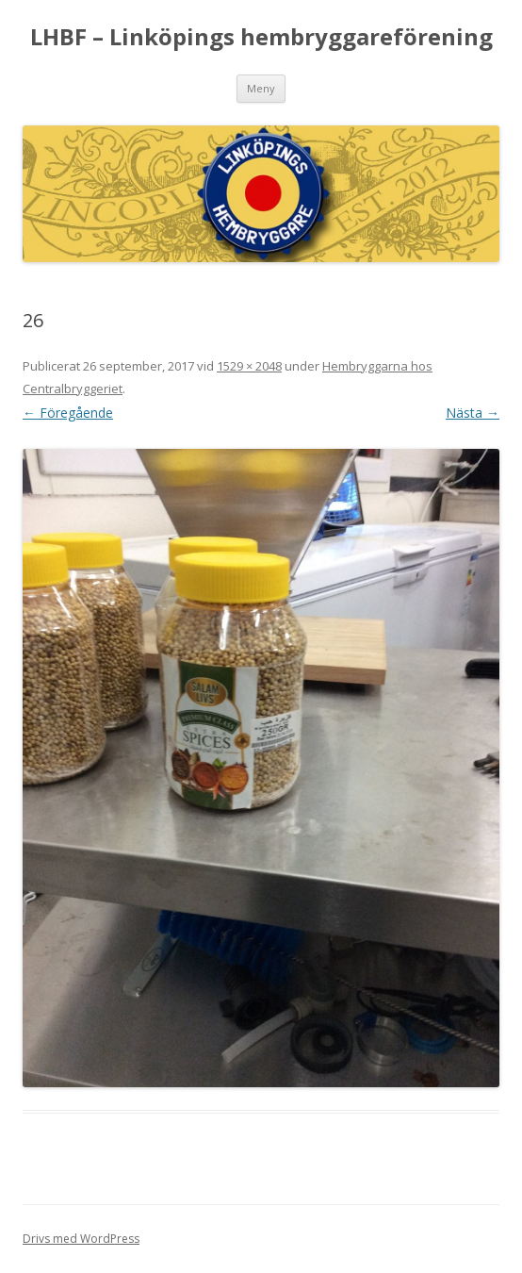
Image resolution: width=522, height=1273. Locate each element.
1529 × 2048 (249, 365)
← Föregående (68, 413)
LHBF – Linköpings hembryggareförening (261, 37)
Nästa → (472, 413)
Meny (261, 88)
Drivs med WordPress (81, 1239)
